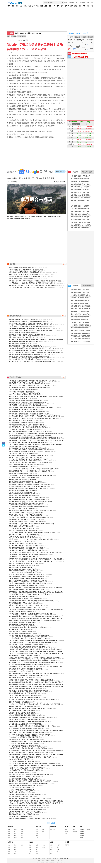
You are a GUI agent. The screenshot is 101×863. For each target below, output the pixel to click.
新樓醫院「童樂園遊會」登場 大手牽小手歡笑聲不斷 (25, 605)
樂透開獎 (90, 37)
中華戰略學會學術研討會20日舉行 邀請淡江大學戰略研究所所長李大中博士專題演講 (35, 559)
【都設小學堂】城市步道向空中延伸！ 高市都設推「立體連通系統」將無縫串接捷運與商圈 (37, 444)
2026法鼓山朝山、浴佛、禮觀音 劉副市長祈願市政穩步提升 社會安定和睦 (32, 726)
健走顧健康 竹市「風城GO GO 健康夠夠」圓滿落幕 (25, 669)
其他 (22, 847)
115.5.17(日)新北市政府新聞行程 (19, 759)
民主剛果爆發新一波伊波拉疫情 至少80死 (83, 228)
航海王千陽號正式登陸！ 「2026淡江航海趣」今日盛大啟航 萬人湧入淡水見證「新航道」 (36, 766)
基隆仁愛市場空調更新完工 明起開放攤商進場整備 (25, 535)
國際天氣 (82, 835)
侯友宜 (21, 178)
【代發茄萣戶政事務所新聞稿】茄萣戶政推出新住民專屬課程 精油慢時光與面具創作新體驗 (37, 651)
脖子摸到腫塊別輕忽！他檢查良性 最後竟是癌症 (85, 178)
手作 (33, 178)
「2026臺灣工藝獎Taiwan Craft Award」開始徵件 (24, 744)
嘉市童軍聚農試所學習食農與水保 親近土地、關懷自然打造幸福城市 (30, 502)
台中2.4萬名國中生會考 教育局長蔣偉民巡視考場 (24, 464)
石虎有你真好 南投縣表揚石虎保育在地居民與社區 (24, 737)
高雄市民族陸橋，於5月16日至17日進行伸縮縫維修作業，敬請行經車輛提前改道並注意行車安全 (39, 801)
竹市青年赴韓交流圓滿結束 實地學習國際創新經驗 (25, 429)
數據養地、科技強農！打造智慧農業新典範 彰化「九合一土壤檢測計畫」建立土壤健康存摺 (37, 587)
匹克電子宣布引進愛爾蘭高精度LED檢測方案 (23, 695)
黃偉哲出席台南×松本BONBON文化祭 (20, 473)
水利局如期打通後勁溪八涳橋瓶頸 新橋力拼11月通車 (25, 482)
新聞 (8, 36)
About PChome (63, 858)
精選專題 (52, 829)
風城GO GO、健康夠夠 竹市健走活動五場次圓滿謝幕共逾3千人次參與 (31, 285)
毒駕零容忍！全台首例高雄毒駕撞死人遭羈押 (23, 634)
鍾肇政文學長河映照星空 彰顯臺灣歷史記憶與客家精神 (26, 546)
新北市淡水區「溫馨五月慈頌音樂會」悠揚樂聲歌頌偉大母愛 (28, 733)
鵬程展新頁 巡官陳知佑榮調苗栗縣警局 (21, 596)
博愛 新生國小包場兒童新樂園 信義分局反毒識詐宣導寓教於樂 (28, 691)
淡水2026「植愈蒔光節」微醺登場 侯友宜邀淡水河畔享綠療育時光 (29, 735)
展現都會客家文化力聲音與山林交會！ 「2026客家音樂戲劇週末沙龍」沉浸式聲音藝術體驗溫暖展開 (40, 440)
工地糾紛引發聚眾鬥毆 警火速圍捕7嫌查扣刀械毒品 (25, 715)
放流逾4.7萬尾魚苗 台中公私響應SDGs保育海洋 (24, 770)
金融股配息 (84, 33)
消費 (71, 6)
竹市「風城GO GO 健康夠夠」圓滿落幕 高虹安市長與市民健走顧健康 (30, 614)
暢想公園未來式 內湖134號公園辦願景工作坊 (23, 420)
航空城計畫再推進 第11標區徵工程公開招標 (84, 289)
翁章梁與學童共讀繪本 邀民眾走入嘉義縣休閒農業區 (25, 794)
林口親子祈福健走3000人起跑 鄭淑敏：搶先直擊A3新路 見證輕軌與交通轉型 (32, 532)
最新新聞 (73, 286)
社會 (21, 6)
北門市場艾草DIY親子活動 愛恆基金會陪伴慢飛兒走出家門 (27, 574)
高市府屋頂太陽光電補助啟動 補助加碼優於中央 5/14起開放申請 (29, 357)
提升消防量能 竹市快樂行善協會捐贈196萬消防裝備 (25, 675)
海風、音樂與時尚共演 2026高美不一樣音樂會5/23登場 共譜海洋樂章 (31, 642)
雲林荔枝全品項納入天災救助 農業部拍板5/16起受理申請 (27, 499)
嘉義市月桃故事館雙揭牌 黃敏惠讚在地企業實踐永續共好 (27, 590)
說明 (88, 2)
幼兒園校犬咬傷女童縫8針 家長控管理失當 (22, 493)
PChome (78, 2)
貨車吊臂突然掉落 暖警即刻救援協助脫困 (22, 565)
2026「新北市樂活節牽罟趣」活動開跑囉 (21, 761)
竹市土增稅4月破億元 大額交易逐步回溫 (22, 711)
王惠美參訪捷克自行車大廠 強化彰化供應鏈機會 (24, 739)
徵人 (68, 858)
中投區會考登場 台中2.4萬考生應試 (20, 568)
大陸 (92, 6)
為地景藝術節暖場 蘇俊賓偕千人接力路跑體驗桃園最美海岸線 (28, 322)
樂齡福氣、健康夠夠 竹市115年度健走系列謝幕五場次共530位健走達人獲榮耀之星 (35, 281)
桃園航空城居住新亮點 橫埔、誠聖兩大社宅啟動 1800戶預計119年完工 (32, 330)
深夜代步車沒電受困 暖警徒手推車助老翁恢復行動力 (25, 697)
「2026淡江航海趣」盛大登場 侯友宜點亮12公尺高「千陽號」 (28, 462)
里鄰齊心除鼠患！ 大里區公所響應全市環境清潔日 (25, 656)
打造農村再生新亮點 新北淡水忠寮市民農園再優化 (24, 447)
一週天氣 (82, 831)
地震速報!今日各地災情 (79, 53)
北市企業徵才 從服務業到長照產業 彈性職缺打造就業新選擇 (27, 442)
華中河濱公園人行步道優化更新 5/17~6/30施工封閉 (25, 724)
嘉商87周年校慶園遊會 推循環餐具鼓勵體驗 (23, 530)
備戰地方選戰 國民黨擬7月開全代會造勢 (28, 33)
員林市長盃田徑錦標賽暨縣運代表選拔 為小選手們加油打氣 (28, 431)
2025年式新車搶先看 (79, 57)
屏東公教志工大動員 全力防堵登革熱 (21, 453)
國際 (33, 6)
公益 (58, 849)
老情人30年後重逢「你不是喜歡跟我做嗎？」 (23, 702)
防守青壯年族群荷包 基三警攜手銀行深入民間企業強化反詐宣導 (29, 636)
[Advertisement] (37, 237)
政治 (17, 6)
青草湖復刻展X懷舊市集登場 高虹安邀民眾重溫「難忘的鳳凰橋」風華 (30, 510)
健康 (50, 6)
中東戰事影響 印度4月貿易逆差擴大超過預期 (84, 198)
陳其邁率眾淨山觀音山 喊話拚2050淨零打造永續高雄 (26, 521)
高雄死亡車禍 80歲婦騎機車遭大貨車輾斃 (22, 495)
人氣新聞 (73, 172)
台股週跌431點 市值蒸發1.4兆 (18, 816)
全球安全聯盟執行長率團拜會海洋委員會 (21, 625)
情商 (22, 831)
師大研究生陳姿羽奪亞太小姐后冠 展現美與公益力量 (25, 689)
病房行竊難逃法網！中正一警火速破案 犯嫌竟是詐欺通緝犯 (27, 427)
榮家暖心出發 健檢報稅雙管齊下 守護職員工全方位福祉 (27, 798)
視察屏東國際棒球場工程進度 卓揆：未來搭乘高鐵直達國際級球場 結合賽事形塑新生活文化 (37, 616)
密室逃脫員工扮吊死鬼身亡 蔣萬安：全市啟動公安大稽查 (27, 497)
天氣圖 (81, 837)
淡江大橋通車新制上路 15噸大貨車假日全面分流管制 (26, 809)
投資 (51, 849)
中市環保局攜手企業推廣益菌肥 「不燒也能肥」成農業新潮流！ (29, 350)
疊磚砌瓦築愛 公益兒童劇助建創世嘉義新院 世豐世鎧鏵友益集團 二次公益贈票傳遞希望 (37, 592)
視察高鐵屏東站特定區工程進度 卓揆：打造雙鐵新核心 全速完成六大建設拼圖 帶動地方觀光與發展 (39, 682)
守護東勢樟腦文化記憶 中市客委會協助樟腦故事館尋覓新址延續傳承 (30, 475)
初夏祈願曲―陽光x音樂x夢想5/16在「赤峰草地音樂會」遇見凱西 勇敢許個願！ (33, 673)
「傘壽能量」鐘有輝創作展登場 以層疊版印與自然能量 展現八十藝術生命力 (32, 348)
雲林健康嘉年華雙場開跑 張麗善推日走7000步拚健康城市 (27, 548)
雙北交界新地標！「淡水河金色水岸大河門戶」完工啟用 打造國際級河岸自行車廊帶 (35, 750)
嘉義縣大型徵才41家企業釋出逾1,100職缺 (22, 526)
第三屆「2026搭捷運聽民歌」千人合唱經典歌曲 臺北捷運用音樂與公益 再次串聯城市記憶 (36, 433)
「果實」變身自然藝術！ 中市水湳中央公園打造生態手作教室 (28, 594)
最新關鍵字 (67, 845)
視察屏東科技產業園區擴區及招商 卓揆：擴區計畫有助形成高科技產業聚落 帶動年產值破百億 (38, 684)
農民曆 (70, 33)
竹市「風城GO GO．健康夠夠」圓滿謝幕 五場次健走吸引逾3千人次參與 (32, 283)
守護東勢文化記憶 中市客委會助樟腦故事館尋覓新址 (25, 346)
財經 (25, 6)
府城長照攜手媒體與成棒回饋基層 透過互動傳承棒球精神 (26, 504)
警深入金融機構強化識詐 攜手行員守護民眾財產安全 (25, 693)
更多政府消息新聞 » (60, 182)
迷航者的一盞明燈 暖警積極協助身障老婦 (22, 713)
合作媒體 (83, 2)
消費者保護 (49, 858)
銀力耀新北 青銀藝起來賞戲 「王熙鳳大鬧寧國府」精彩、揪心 (29, 455)
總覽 (51, 845)
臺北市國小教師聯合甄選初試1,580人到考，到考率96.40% (27, 664)
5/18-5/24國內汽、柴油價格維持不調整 (21, 671)
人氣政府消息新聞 (87, 172)
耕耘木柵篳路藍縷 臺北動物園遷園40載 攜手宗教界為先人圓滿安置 (29, 355)
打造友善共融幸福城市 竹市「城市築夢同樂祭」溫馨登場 (26, 550)
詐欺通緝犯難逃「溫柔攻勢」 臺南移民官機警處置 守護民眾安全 (29, 722)
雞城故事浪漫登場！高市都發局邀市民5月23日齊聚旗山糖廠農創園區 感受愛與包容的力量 (37, 438)
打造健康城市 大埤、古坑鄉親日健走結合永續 (23, 557)
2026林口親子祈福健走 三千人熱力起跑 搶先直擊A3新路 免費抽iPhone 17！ (32, 741)
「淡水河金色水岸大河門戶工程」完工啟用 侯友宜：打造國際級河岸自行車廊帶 (34, 469)
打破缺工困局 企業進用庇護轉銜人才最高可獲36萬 (25, 326)
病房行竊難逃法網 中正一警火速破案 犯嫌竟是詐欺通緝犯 (27, 411)
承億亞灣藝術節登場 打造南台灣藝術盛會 (22, 814)
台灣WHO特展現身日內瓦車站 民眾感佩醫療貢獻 (24, 276)
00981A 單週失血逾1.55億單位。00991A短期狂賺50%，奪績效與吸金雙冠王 (33, 620)
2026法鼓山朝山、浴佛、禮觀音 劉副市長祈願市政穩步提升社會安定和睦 (31, 524)
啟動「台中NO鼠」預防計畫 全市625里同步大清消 (24, 519)
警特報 (88, 829)
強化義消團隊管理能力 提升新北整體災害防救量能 (25, 598)
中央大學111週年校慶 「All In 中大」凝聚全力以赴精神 (26, 807)
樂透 (74, 829)
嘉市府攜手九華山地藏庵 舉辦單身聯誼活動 (23, 543)
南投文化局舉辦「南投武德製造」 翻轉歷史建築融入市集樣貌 (28, 581)
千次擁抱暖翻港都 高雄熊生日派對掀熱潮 (22, 477)
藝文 (58, 847)
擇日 (66, 833)
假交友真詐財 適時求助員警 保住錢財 (21, 508)
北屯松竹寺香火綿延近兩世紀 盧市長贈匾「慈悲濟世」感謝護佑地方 (30, 324)
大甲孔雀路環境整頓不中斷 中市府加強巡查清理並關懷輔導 (28, 328)
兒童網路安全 (55, 858)
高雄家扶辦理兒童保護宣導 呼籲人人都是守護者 (24, 570)
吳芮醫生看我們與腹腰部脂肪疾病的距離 (21, 278)
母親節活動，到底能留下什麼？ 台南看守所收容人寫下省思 (27, 805)
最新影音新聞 (87, 285)
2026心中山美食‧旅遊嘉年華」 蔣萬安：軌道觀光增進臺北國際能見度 (31, 680)
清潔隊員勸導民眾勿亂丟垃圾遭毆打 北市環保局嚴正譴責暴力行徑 (29, 647)
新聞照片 (31, 842)
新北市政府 (25, 40)
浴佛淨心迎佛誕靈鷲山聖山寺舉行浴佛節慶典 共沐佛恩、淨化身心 (30, 488)
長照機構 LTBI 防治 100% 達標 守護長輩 (21, 790)
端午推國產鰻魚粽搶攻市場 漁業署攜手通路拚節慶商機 (26, 506)
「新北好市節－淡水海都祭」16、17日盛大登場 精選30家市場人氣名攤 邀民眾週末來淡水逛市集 (40, 552)
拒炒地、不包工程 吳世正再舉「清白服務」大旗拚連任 (26, 458)
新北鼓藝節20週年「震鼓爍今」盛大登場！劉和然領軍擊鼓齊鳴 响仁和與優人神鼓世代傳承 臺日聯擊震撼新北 (43, 755)
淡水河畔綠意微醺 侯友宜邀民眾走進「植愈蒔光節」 (25, 746)
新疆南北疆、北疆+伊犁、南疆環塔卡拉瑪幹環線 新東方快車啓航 (29, 484)
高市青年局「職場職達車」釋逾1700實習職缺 (23, 491)
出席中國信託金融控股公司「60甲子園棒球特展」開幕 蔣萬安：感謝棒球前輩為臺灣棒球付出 (38, 339)
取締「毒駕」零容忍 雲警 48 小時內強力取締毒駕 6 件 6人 (27, 335)
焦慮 (48, 178)
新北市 (15, 178)
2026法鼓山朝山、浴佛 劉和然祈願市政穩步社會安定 (26, 645)
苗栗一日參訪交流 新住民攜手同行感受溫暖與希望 (24, 274)
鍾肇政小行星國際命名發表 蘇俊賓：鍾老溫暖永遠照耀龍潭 (28, 583)
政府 (88, 6)
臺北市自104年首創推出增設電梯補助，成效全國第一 (25, 607)
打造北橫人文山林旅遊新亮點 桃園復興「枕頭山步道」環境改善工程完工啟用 (33, 561)
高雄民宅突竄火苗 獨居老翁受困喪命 (21, 631)
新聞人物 (38, 826)
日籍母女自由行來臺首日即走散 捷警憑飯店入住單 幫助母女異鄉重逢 (30, 708)
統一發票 (75, 831)
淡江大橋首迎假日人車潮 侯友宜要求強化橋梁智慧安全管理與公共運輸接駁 (32, 763)
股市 (66, 2)
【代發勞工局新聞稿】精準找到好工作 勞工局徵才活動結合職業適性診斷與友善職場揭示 (36, 649)
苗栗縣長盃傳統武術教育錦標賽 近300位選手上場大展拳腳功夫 (29, 783)
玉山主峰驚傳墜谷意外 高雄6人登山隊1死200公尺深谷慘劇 (27, 486)
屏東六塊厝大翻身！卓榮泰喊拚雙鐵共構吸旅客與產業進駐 (27, 576)
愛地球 (58, 851)
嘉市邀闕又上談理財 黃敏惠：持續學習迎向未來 (24, 603)
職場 (37, 6)
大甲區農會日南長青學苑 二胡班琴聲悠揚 (22, 678)
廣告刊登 (43, 858)
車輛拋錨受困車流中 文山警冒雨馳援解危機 (22, 480)
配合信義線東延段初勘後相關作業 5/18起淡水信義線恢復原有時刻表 (30, 717)
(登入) (91, 2)
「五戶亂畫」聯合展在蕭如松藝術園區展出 (22, 528)
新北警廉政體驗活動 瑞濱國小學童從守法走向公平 (24, 779)
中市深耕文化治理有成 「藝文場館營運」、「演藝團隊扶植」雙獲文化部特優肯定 (34, 352)
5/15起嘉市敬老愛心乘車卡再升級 (19, 787)
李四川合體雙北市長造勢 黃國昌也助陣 (83, 219)
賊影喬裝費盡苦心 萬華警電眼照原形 (20, 629)
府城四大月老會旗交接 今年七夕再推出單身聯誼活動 (25, 515)
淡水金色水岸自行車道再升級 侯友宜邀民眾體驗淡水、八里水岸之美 (30, 460)
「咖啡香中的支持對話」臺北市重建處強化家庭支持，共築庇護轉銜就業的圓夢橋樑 (35, 704)
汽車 (84, 6)
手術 (36, 178)
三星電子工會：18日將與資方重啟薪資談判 (83, 195)
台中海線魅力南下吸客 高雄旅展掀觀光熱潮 (23, 572)
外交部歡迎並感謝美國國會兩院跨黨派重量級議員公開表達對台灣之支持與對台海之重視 (36, 618)
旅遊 (75, 6)
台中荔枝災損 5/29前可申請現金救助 (20, 772)
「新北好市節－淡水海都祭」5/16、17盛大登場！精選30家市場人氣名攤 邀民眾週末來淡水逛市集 (39, 730)
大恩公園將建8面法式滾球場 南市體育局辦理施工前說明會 (27, 627)
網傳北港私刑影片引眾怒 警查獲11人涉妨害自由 (24, 777)
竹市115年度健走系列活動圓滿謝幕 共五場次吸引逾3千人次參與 (29, 287)
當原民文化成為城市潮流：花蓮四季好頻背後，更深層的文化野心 (29, 774)
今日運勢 (76, 33)
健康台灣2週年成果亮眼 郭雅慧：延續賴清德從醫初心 (25, 272)
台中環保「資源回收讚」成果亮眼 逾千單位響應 (24, 563)
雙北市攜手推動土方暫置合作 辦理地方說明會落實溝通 (26, 728)
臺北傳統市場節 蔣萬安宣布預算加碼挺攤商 (22, 612)
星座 (45, 6)
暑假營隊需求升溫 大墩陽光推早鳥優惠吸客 (22, 623)
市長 (29, 178)
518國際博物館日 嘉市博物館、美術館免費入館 (23, 785)
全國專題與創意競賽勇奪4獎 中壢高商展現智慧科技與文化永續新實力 (31, 601)
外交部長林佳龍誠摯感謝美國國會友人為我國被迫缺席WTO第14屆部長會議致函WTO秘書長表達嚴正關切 (41, 686)
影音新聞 (10, 842)
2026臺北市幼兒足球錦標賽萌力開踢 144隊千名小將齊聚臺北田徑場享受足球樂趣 (34, 658)
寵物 (22, 829)
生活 (62, 6)
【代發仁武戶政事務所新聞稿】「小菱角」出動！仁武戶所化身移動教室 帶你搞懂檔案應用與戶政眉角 (40, 653)
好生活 (58, 845)
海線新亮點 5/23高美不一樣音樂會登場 (82, 311)
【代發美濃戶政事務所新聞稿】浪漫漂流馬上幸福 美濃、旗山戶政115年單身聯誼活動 (35, 609)
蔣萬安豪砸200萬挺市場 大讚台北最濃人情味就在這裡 (26, 513)
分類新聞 (10, 826)
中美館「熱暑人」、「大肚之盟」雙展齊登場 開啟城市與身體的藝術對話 (32, 539)
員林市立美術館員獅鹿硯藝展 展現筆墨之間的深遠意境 (26, 425)
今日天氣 (70, 37)
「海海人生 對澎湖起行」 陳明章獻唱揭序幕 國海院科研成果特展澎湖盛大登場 (34, 803)
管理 (51, 851)
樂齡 (44, 178)
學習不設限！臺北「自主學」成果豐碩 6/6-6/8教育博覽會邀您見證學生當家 (32, 418)
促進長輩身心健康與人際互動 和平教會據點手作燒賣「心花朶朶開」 (30, 781)
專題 (13, 6)
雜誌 (79, 6)
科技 (29, 6)
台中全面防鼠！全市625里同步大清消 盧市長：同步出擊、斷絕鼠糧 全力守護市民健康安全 (38, 667)
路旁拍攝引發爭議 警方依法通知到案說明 (83, 306)
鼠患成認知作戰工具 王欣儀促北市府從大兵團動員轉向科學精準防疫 (30, 361)
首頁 (9, 6)
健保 (25, 178)
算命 (66, 829)
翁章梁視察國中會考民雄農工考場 (19, 792)
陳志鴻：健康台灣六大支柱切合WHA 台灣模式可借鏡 (26, 270)
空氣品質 (77, 37)
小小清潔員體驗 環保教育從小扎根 (81, 319)
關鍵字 (67, 842)
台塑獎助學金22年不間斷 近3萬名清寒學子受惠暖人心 (26, 812)
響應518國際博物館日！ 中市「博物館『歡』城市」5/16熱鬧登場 (29, 471)
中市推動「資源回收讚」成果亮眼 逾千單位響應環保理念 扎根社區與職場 (32, 700)
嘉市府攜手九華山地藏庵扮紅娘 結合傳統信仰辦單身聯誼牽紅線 (29, 517)
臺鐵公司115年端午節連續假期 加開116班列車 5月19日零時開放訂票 (31, 818)
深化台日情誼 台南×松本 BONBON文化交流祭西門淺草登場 (28, 554)
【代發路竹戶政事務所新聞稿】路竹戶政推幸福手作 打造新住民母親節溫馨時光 (33, 640)
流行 (22, 837)
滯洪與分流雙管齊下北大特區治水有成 (21, 796)
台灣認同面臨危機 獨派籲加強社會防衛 (21, 267)
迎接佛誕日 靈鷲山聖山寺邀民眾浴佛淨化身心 (23, 585)
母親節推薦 (71, 2)
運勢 (41, 6)
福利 (52, 178)
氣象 (81, 826)
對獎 (74, 826)
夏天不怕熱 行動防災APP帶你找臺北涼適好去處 (85, 338)
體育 (58, 6)
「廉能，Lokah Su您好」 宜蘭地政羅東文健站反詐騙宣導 (27, 768)
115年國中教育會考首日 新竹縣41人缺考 (22, 537)
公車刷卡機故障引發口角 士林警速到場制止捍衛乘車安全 (27, 579)
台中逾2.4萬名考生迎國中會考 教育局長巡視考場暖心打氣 (27, 638)
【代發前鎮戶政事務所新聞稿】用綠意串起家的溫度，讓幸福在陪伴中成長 (32, 660)
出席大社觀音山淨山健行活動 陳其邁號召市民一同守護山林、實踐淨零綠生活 (33, 662)
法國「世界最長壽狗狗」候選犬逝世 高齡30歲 (84, 208)
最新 (9, 829)
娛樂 (54, 6)
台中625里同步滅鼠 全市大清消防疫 (20, 541)
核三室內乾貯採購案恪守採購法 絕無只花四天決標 (85, 317)
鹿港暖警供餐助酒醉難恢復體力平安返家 (21, 466)
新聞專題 (53, 826)
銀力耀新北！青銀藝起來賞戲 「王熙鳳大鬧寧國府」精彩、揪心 (28, 752)
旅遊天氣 (82, 833)
